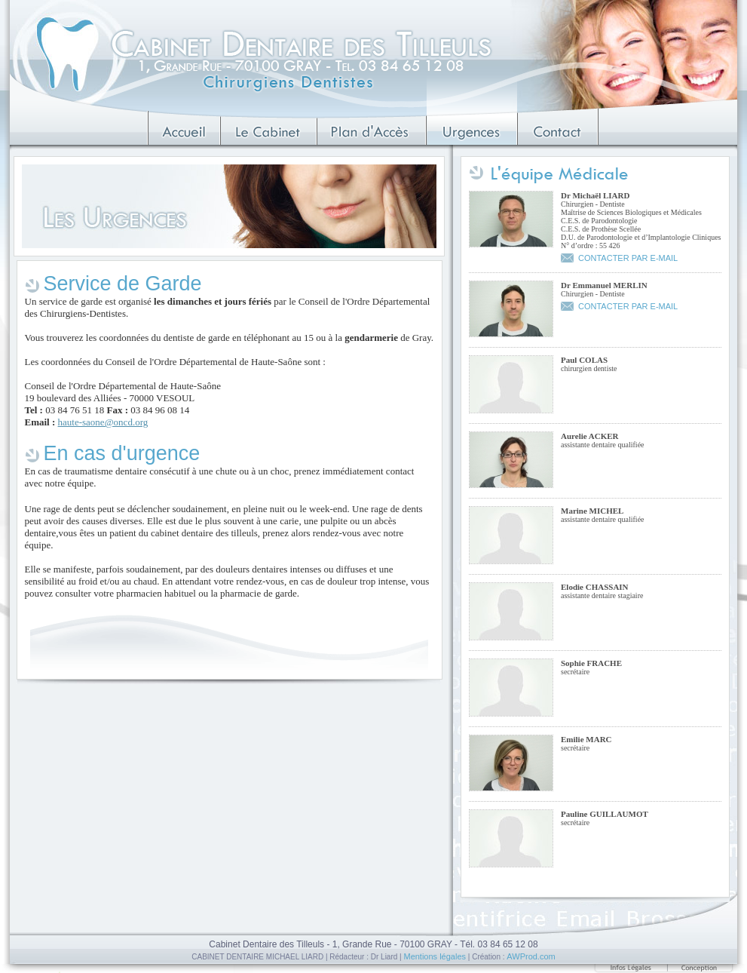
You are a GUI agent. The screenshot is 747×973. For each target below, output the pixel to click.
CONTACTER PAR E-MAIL (628, 257)
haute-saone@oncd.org (103, 422)
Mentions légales (434, 956)
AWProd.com (531, 956)
